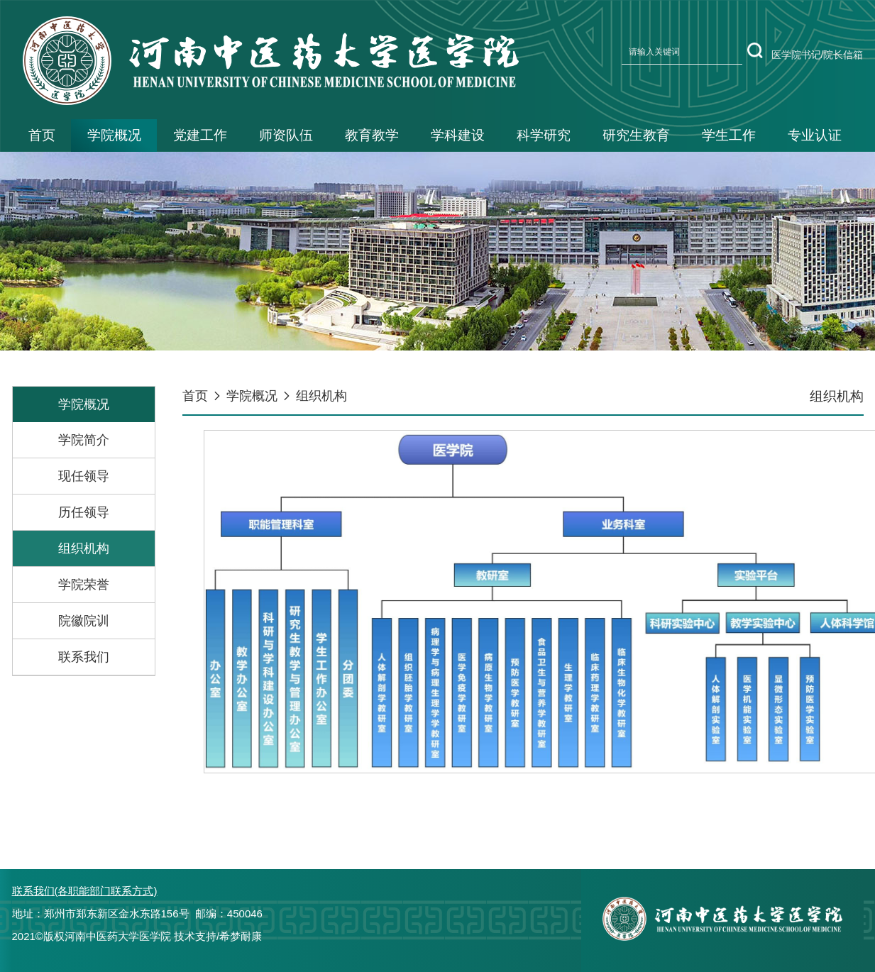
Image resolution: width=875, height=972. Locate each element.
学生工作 (729, 135)
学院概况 (114, 135)
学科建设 (458, 135)
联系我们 (83, 657)
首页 (41, 135)
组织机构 (83, 548)
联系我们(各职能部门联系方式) (85, 891)
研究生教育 (636, 135)
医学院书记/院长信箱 (817, 54)
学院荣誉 (83, 585)
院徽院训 (83, 621)
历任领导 (83, 512)
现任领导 (83, 476)
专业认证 (815, 135)
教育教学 (372, 135)
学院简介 (83, 440)
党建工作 (200, 135)
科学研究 (544, 135)
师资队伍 (286, 135)
